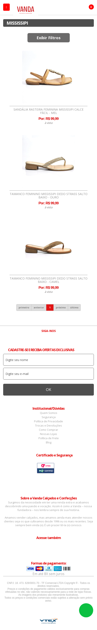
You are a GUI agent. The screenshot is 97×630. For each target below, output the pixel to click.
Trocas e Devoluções (48, 425)
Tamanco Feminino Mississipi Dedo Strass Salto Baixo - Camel (48, 280)
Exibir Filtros (48, 37)
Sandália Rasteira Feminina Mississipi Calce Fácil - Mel (48, 111)
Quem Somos (48, 413)
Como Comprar (48, 430)
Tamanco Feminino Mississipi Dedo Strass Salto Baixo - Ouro (48, 195)
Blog (48, 442)
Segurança (49, 417)
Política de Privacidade (48, 421)
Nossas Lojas (48, 434)
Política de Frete (48, 438)
